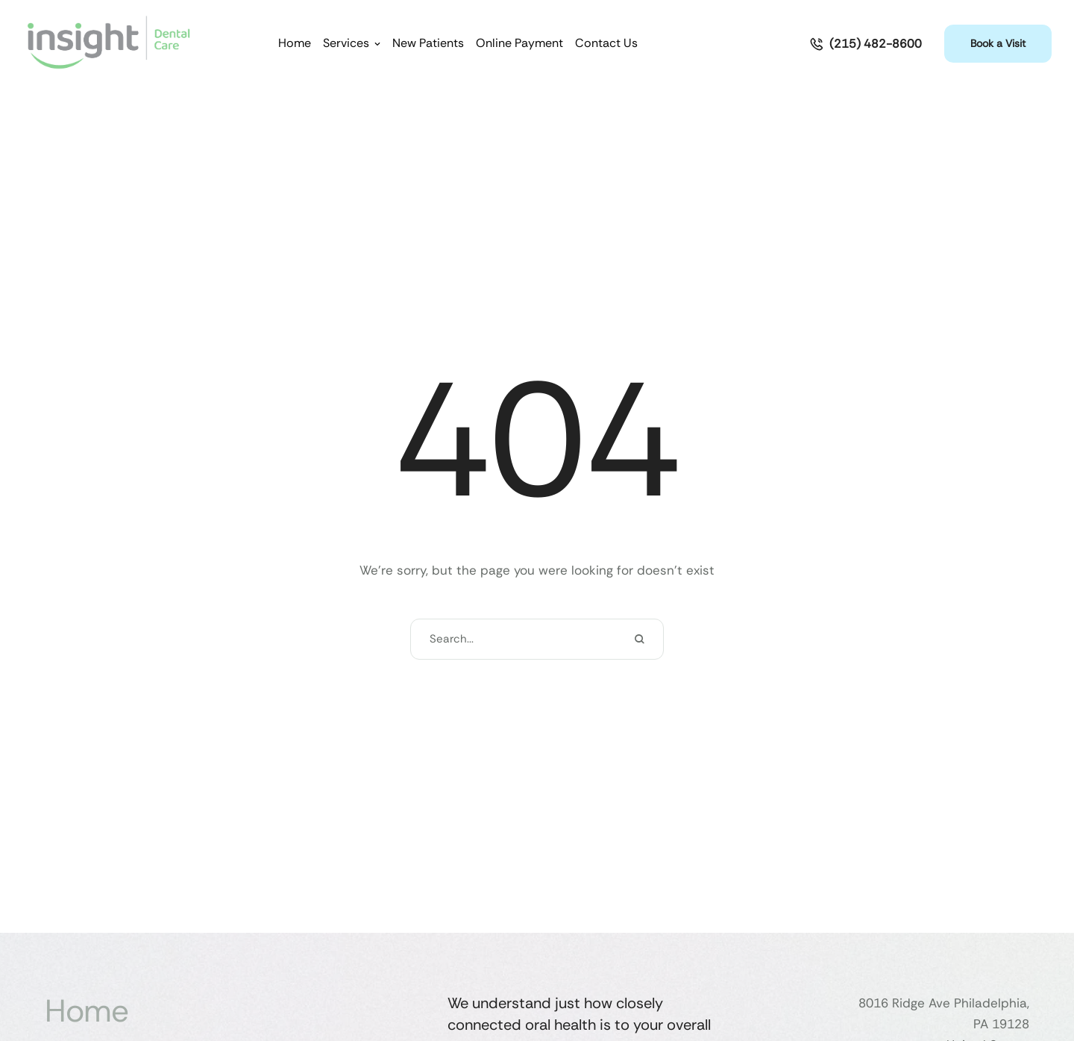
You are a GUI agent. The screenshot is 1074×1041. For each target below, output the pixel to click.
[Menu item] (294, 43)
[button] (377, 44)
